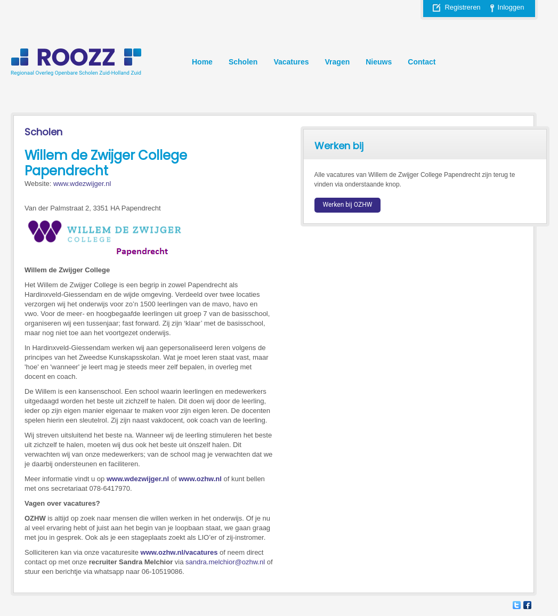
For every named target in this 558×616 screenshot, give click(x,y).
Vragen (337, 62)
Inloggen (511, 7)
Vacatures (291, 62)
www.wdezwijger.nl (82, 184)
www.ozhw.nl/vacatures (179, 552)
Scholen (243, 62)
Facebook (527, 605)
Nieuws (379, 62)
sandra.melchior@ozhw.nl (225, 562)
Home (202, 62)
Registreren (462, 7)
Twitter (517, 605)
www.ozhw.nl (200, 479)
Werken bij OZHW (348, 204)
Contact (421, 62)
